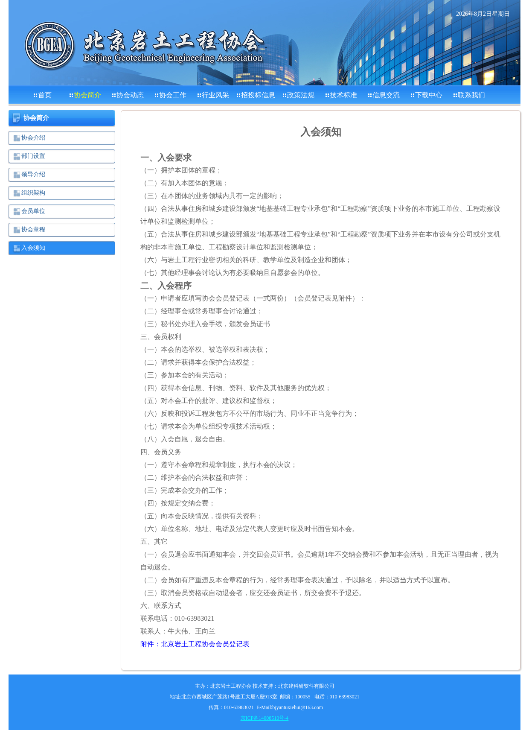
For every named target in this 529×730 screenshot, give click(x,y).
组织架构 (33, 193)
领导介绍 (33, 174)
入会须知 (33, 248)
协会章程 (33, 229)
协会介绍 (33, 137)
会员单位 (33, 211)
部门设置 (33, 156)
